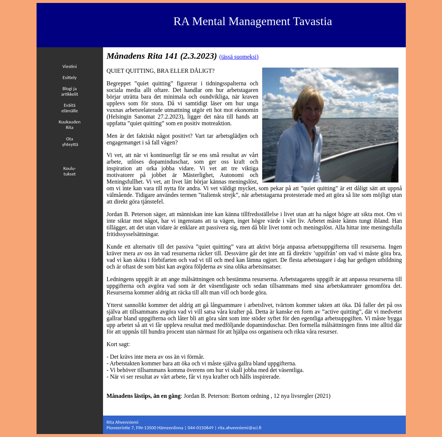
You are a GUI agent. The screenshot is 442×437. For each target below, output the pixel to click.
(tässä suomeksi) (238, 57)
